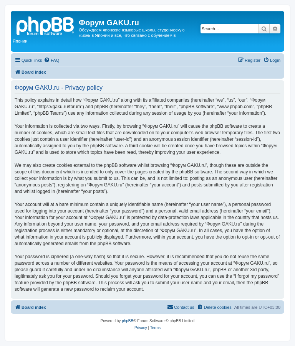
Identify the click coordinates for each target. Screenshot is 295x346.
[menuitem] (51, 60)
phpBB (127, 321)
